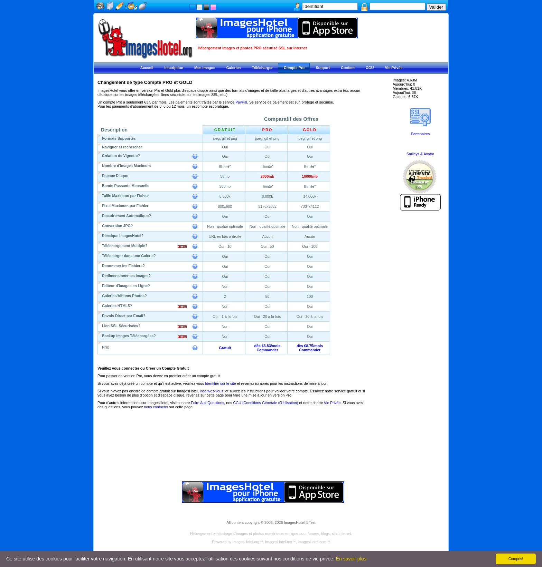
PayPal (241, 102)
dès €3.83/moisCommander (267, 348)
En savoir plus (351, 558)
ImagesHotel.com (312, 542)
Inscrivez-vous (211, 391)
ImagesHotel (294, 522)
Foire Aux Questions (207, 403)
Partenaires (420, 134)
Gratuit (225, 348)
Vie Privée (332, 403)
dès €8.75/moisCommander (310, 348)
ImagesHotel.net (278, 542)
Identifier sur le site (220, 383)
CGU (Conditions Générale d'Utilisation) (265, 403)
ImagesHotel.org (245, 542)
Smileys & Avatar (420, 154)
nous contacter (156, 407)
